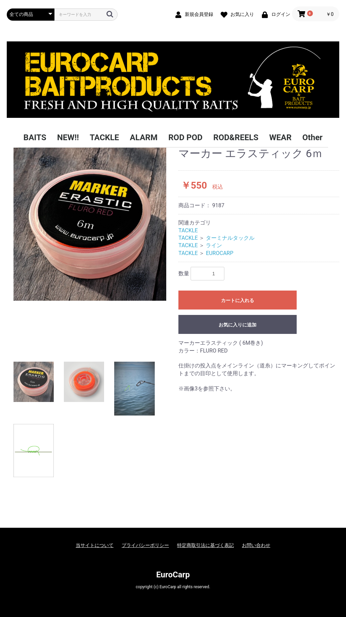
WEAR (280, 137)
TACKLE (104, 137)
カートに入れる (237, 300)
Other (312, 137)
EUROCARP (219, 253)
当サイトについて (95, 545)
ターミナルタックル (230, 238)
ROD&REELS (235, 137)
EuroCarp (173, 574)
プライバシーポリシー (145, 545)
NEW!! (68, 137)
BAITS (34, 137)
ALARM (143, 137)
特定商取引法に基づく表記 (205, 545)
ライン (214, 245)
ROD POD (185, 137)
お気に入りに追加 (237, 324)
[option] (90, 224)
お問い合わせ (256, 545)
